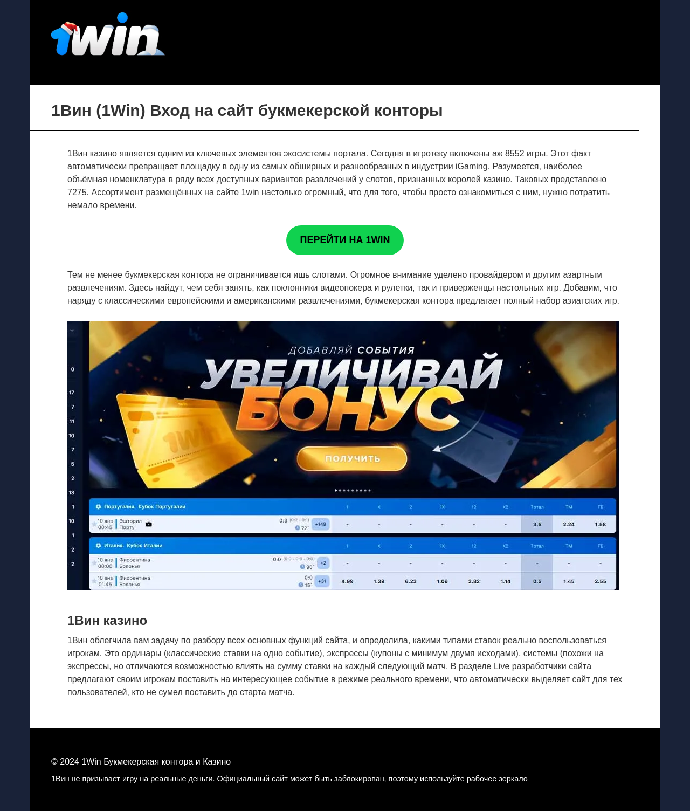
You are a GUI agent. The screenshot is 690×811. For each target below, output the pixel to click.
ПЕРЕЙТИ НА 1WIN (345, 240)
